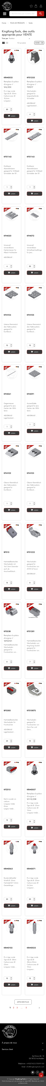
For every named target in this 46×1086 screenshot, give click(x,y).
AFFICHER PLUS (23, 1002)
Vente (31, 23)
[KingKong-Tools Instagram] (37, 1072)
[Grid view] (3, 43)
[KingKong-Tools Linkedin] (42, 1072)
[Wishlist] (32, 6)
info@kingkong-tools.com (35, 1066)
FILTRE (39, 43)
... (21, 1007)
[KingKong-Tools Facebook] (33, 1072)
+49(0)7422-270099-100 (35, 1063)
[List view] (7, 42)
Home (4, 23)
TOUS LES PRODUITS (17, 23)
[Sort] (18, 38)
